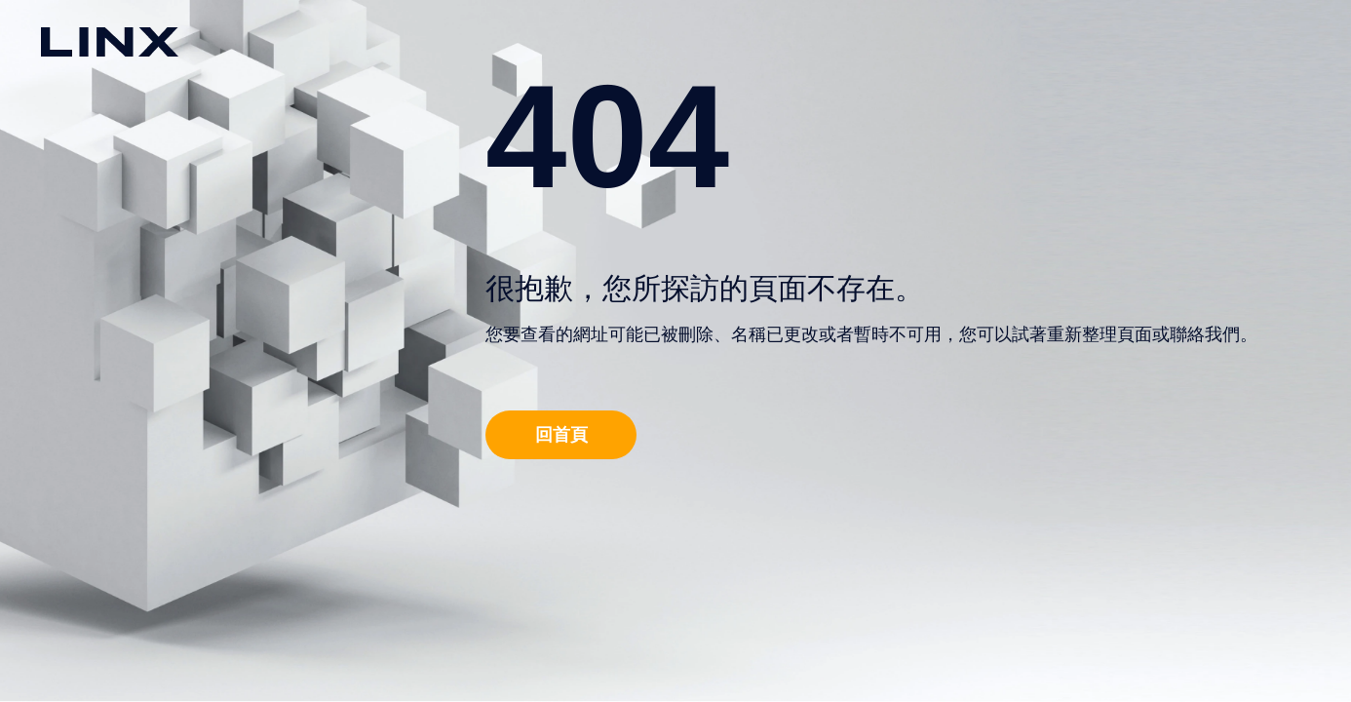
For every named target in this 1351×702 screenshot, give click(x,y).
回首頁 (561, 434)
